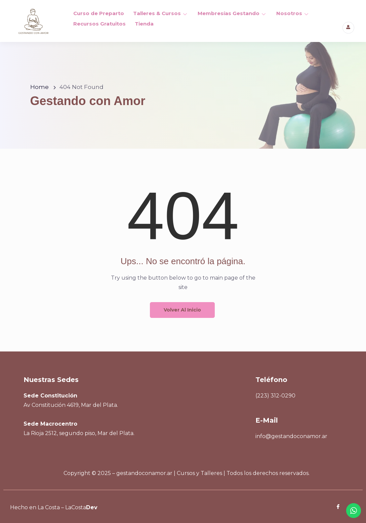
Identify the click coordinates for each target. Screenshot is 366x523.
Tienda (143, 22)
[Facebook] (333, 507)
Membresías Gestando (231, 13)
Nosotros (292, 13)
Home (39, 87)
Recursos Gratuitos (99, 22)
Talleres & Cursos (160, 13)
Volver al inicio (182, 310)
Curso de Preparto (98, 13)
